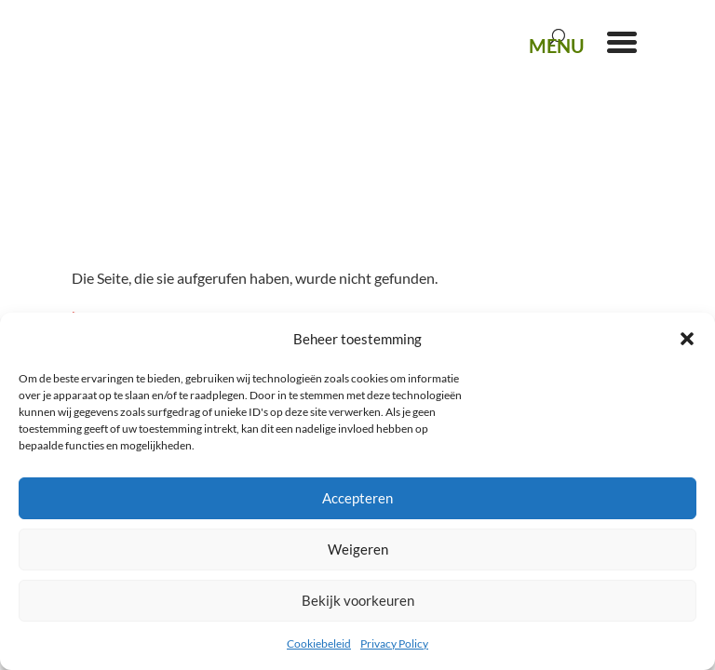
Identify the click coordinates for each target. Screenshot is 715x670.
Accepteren (357, 497)
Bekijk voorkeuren (358, 600)
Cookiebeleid (319, 643)
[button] (687, 338)
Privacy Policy (394, 643)
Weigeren (358, 549)
